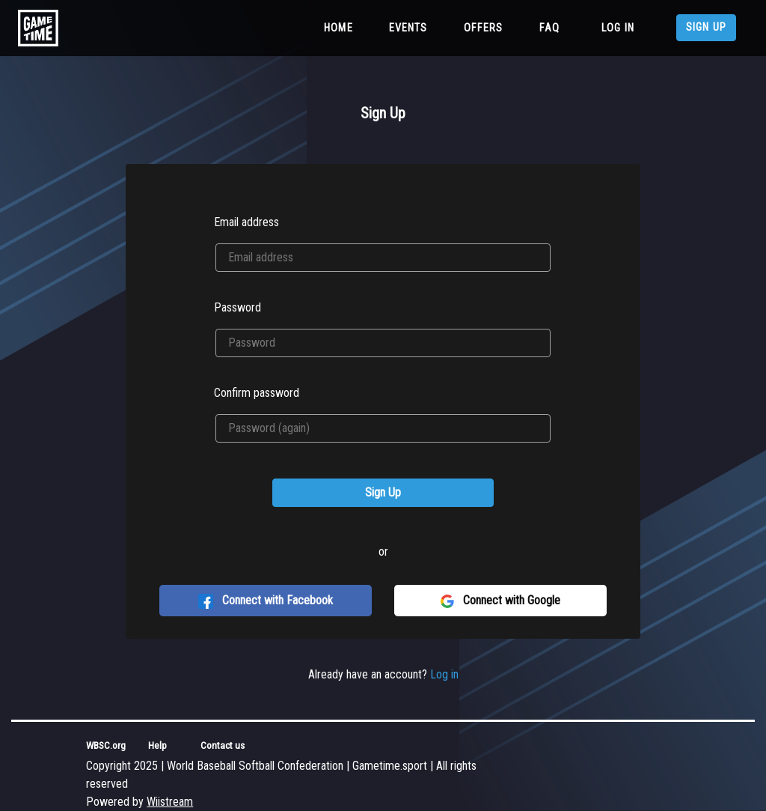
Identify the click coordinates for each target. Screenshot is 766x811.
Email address (246, 222)
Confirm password (256, 393)
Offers (483, 28)
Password (237, 307)
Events (408, 28)
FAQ (549, 28)
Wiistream (170, 802)
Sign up (706, 27)
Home (341, 26)
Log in (617, 28)
